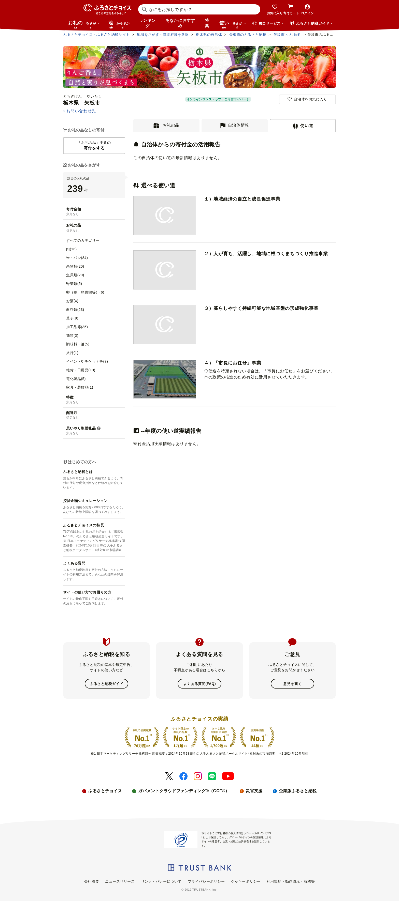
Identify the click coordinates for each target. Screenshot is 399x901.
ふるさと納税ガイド (106, 684)
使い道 (232, 24)
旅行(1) (72, 353)
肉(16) (71, 249)
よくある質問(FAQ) (199, 684)
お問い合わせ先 (81, 111)
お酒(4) (72, 301)
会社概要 (91, 881)
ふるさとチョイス (105, 791)
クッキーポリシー (245, 881)
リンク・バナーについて (161, 881)
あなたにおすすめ (180, 23)
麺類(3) (72, 335)
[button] (99, 428)
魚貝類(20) (75, 275)
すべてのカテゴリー (82, 240)
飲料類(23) (75, 310)
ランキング (147, 23)
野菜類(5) (74, 284)
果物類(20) (75, 266)
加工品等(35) (77, 327)
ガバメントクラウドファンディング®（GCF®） (183, 791)
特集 (207, 23)
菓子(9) (72, 318)
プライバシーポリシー (206, 881)
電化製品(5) (76, 379)
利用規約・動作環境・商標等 (291, 881)
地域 (119, 24)
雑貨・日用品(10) (80, 370)
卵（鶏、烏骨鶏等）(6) (85, 292)
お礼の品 (84, 24)
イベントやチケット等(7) (87, 361)
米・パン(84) (77, 258)
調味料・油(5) (78, 344)
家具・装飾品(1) (79, 387)
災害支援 (254, 791)
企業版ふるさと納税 (298, 791)
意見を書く (292, 684)
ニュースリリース (120, 881)
